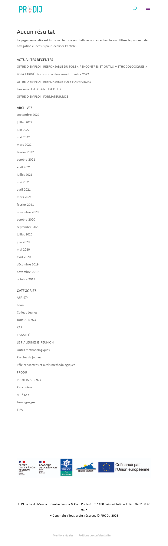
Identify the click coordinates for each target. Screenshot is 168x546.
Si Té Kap (23, 395)
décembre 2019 (28, 264)
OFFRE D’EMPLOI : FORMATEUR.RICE (42, 96)
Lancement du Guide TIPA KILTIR (39, 89)
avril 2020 (24, 257)
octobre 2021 (26, 159)
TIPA (20, 410)
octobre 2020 (26, 219)
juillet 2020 (24, 234)
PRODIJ (22, 372)
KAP (19, 327)
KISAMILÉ (23, 335)
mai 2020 (23, 249)
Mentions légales (63, 535)
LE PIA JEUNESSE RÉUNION (35, 342)
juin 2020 (23, 242)
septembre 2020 (28, 227)
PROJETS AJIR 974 (29, 380)
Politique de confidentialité (95, 535)
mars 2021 (24, 197)
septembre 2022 (28, 115)
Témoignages (26, 402)
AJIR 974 (23, 297)
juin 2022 (23, 130)
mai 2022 (23, 137)
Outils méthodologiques (33, 350)
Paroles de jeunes (29, 357)
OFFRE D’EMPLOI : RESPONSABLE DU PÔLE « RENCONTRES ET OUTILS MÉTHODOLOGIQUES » (82, 66)
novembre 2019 (28, 272)
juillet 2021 (24, 175)
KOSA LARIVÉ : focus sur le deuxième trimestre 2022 (53, 74)
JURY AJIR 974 (26, 320)
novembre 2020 (28, 212)
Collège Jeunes (27, 312)
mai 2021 (23, 182)
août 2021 (24, 167)
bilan (20, 305)
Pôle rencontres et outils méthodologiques (46, 365)
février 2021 (25, 205)
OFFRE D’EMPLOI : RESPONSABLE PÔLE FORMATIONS (54, 82)
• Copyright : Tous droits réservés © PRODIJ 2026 (84, 515)
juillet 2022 (24, 122)
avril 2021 (24, 189)
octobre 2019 (26, 279)
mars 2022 (24, 145)
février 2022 (25, 152)
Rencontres (24, 387)
